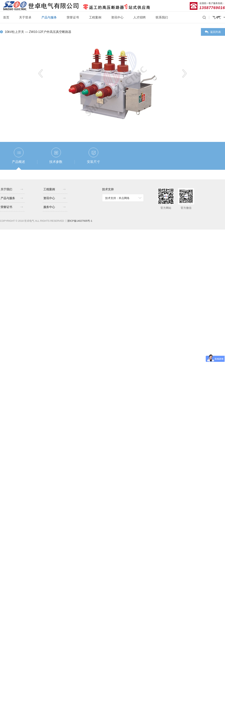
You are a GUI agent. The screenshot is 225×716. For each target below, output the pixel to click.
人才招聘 (139, 17)
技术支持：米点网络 (117, 198)
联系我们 (162, 17)
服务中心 (54, 207)
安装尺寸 (93, 162)
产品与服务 (49, 17)
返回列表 (215, 31)
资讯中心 (117, 17)
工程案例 (95, 17)
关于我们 (12, 189)
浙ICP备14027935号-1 (79, 220)
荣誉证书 (73, 17)
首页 (6, 17)
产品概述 (18, 162)
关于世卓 (25, 17)
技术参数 (55, 162)
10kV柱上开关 (15, 31)
